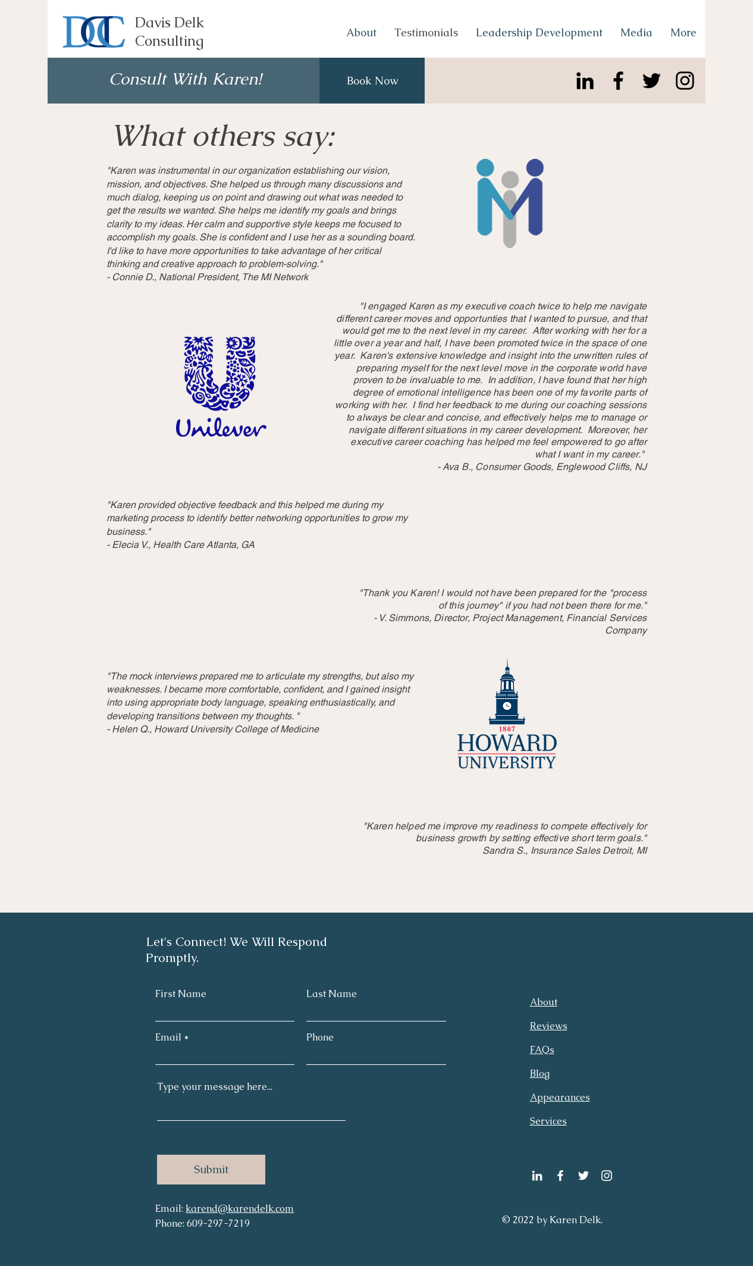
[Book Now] (372, 81)
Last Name (331, 994)
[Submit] (211, 1169)
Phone (320, 1037)
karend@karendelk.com (240, 1208)
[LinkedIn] (585, 80)
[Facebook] (618, 80)
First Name (180, 994)
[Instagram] (685, 80)
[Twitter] (651, 80)
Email (168, 1037)
